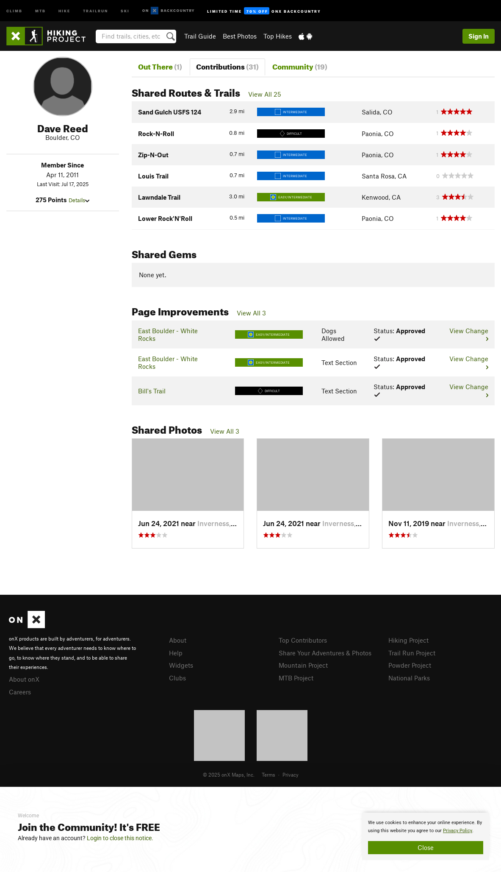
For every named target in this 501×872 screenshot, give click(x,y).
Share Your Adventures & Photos (325, 653)
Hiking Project (408, 640)
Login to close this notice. (120, 838)
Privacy (290, 774)
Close (426, 847)
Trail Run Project (411, 653)
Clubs (177, 678)
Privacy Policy (457, 830)
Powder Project (409, 665)
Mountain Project (303, 665)
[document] (425, 836)
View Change (468, 334)
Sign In (478, 36)
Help (176, 653)
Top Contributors (303, 640)
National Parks (409, 678)
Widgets (181, 665)
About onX (24, 679)
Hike (64, 10)
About (177, 640)
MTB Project (296, 678)
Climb (14, 10)
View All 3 (251, 313)
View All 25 (264, 94)
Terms (268, 774)
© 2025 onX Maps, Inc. (229, 774)
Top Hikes (277, 36)
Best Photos (240, 36)
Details (79, 200)
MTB (40, 10)
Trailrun (95, 10)
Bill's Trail (152, 391)
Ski (125, 10)
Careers (20, 692)
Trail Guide (200, 36)
